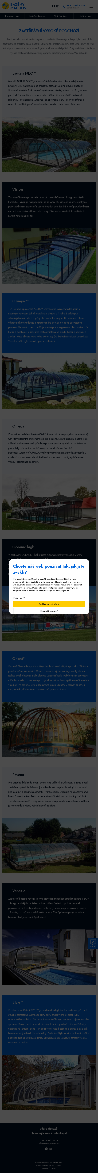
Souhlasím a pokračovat (49, 604)
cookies (51, 579)
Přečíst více (17, 597)
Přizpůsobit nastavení (49, 611)
